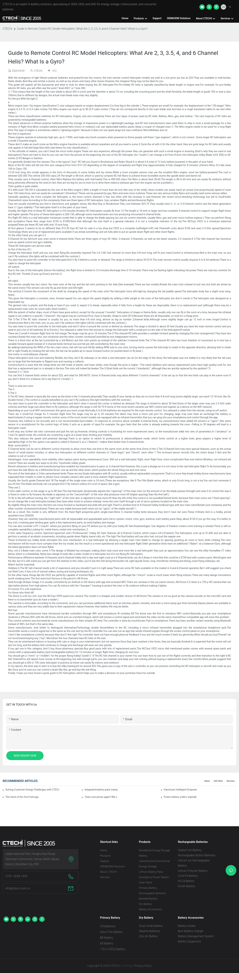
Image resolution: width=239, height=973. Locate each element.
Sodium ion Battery (190, 850)
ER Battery (106, 943)
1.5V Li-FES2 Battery (112, 949)
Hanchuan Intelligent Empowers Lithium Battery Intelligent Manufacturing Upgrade (180, 789)
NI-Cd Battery (186, 881)
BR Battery (106, 937)
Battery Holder (187, 926)
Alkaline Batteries (149, 931)
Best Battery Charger (191, 931)
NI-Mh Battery (186, 886)
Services (231, 781)
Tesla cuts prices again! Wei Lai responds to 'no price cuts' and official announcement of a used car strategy (100, 796)
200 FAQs (218, 781)
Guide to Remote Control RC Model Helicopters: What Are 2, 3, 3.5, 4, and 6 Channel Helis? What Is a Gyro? (82, 28)
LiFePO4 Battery (188, 876)
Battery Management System (196, 936)
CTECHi (7, 28)
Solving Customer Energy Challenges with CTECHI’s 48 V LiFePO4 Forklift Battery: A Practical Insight (32, 789)
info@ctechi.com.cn (17, 888)
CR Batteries (107, 926)
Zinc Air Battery (148, 936)
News (207, 781)
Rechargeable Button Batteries (196, 855)
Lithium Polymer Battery (193, 871)
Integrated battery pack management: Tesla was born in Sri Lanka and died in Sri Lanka (100, 789)
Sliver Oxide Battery (151, 926)
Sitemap (127, 965)
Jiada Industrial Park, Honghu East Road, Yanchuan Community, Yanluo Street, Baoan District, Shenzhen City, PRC (32, 859)
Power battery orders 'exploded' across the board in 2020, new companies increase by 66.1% (180, 796)
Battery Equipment (189, 941)
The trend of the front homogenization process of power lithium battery (21, 796)
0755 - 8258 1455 (16, 876)
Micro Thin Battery (111, 932)
